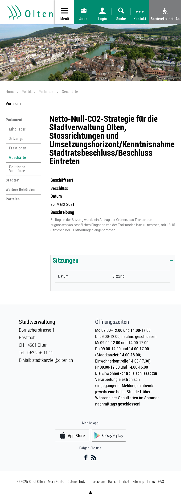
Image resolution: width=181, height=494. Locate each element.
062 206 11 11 (40, 352)
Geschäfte (17, 157)
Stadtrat (13, 180)
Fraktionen (17, 148)
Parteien (13, 199)
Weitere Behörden (20, 189)
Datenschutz (76, 481)
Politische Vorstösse (17, 168)
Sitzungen (17, 138)
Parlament (14, 119)
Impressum (97, 481)
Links (151, 481)
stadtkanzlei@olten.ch (52, 360)
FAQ (161, 481)
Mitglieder (17, 129)
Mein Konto (56, 481)
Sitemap (138, 481)
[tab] (113, 260)
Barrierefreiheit (118, 481)
